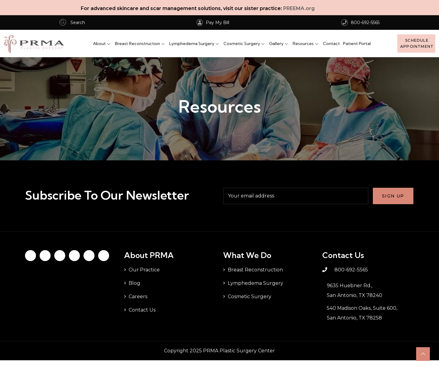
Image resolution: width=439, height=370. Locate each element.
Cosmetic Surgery (241, 43)
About (99, 43)
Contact (331, 43)
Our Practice (144, 270)
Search (72, 22)
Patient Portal (357, 43)
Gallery (276, 43)
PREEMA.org (299, 8)
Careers (138, 296)
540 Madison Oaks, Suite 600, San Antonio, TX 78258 (362, 313)
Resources (303, 43)
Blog (134, 283)
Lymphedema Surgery (191, 43)
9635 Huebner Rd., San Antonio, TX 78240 (354, 290)
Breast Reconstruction (137, 43)
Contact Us (142, 310)
